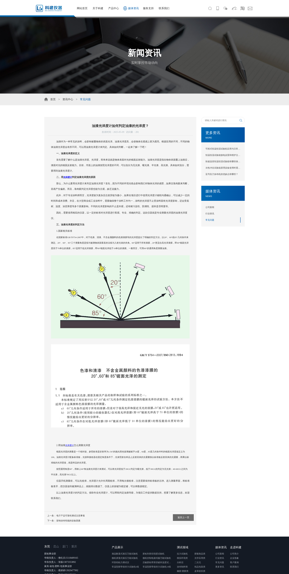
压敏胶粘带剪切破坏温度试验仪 (158, 562)
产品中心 (113, 8)
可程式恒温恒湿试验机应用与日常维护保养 (223, 149)
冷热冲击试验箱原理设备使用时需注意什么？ (223, 168)
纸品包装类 (199, 566)
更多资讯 (219, 566)
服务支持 (148, 8)
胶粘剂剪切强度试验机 (153, 553)
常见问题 (209, 220)
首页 (53, 99)
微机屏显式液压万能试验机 (125, 558)
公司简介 (234, 553)
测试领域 (182, 547)
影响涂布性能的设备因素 (68, 520)
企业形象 (234, 558)
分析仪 (180, 562)
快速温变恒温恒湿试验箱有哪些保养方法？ (223, 161)
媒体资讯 (133, 8)
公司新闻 (209, 207)
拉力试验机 (182, 553)
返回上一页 (183, 517)
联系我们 (164, 8)
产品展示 (117, 547)
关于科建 (98, 8)
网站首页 (82, 8)
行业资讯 (209, 213)
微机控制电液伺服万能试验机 (157, 558)
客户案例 (234, 562)
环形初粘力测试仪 (120, 562)
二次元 (197, 562)
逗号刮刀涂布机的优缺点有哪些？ (221, 174)
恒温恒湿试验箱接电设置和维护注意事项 (223, 155)
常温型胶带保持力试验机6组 (125, 566)
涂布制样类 (182, 566)
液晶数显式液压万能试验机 (125, 553)
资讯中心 (67, 99)
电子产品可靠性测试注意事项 (70, 515)
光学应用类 (199, 558)
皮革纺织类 (199, 571)
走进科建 (235, 547)
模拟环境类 (182, 558)
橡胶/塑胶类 (182, 571)
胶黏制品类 (199, 553)
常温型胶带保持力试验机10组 (157, 566)
